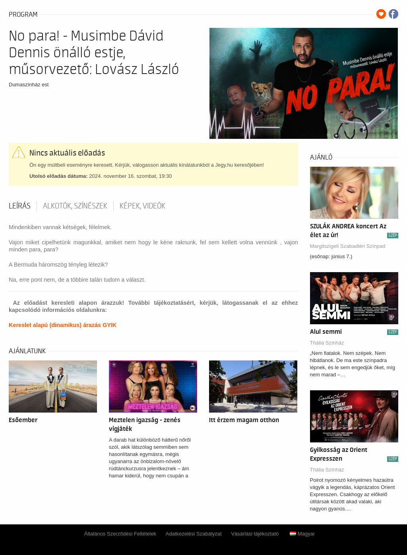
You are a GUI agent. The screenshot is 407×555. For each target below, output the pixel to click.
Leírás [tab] (20, 206)
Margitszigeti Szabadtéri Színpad (348, 246)
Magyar (302, 534)
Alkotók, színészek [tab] (75, 206)
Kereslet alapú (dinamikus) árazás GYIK (62, 325)
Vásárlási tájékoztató (255, 534)
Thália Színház (327, 343)
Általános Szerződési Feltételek (120, 534)
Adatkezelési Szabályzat (194, 534)
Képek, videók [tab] (142, 206)
